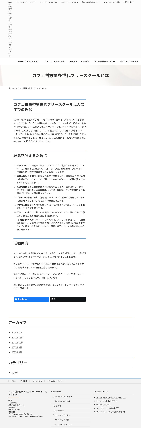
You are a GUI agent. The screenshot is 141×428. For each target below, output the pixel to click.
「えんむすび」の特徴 (62, 401)
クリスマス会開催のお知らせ (106, 401)
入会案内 (57, 406)
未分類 (15, 372)
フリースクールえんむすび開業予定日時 (110, 412)
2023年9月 (17, 347)
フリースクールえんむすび (25, 2)
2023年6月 (17, 352)
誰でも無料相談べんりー (91, 2)
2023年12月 (17, 337)
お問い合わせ (128, 2)
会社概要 (24, 381)
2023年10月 (17, 342)
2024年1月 (17, 332)
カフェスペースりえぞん (48, 2)
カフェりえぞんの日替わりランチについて (111, 397)
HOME (13, 381)
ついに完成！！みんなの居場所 (107, 408)
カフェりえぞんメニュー (63, 424)
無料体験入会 (59, 410)
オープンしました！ (103, 404)
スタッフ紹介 (37, 381)
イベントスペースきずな (69, 2)
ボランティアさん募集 (112, 2)
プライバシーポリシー (55, 381)
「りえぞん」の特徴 (61, 420)
